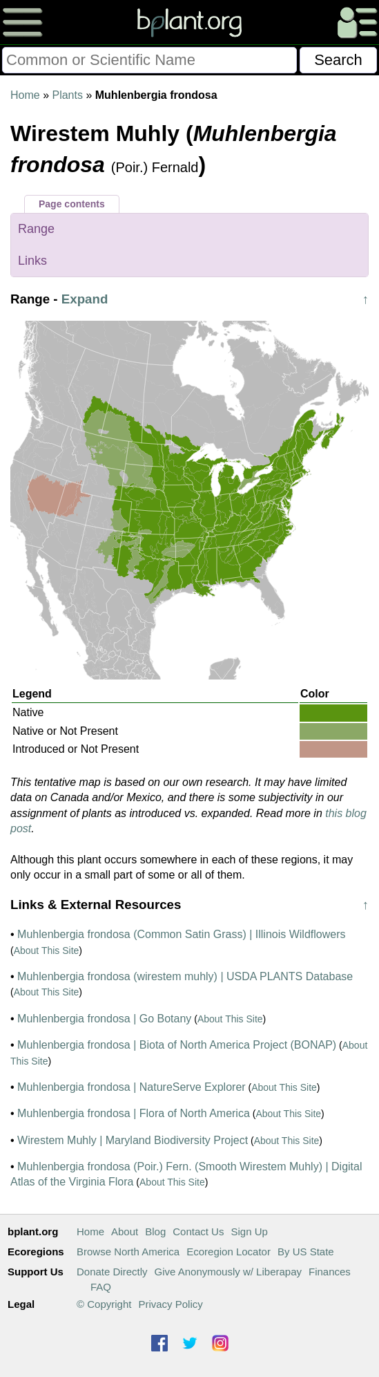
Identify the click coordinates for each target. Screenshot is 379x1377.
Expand (84, 299)
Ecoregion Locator (228, 1251)
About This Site (46, 950)
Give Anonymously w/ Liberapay (228, 1271)
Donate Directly (112, 1271)
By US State (306, 1251)
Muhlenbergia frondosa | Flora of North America (133, 1113)
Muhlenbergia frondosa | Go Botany (104, 1018)
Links (32, 261)
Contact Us (198, 1231)
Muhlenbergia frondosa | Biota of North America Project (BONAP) (176, 1045)
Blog (155, 1231)
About (124, 1231)
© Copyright (104, 1304)
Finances (330, 1271)
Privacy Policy (170, 1304)
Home (25, 95)
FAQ (100, 1287)
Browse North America (128, 1251)
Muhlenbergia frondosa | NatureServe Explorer (131, 1087)
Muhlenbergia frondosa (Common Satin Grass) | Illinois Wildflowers (181, 934)
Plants (67, 95)
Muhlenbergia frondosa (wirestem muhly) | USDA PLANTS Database (185, 976)
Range (36, 229)
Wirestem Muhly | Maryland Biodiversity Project (132, 1140)
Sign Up (249, 1231)
